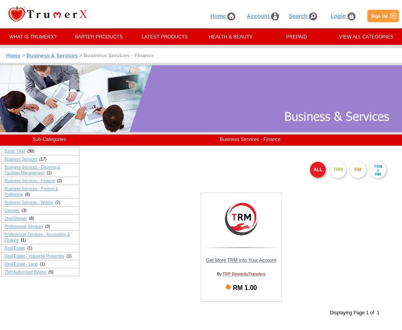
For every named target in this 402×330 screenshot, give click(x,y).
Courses (11, 210)
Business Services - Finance (29, 181)
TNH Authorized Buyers (25, 272)
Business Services (20, 159)
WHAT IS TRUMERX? (33, 37)
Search (303, 16)
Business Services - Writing (28, 202)
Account (263, 16)
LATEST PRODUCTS (165, 37)
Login (343, 16)
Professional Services (23, 226)
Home (223, 16)
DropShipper (15, 218)
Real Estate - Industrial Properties (34, 256)
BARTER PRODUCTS (99, 37)
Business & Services (52, 55)
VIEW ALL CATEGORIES (366, 37)
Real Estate (14, 248)
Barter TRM (14, 151)
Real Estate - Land (21, 264)
